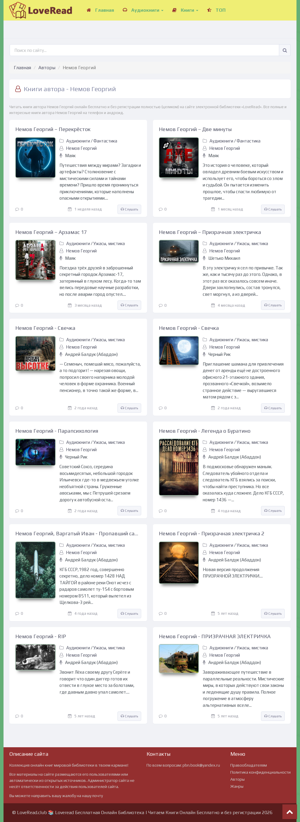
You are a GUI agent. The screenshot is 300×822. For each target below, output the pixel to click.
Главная (100, 10)
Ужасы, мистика (109, 243)
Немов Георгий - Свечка (45, 328)
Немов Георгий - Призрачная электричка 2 (211, 533)
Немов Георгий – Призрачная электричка (210, 232)
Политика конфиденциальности (260, 772)
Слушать (129, 209)
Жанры (236, 786)
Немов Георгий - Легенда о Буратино (204, 431)
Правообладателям (248, 765)
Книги (185, 10)
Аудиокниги (143, 10)
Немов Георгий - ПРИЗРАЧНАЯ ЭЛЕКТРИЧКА (215, 636)
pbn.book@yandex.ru (201, 765)
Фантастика (105, 140)
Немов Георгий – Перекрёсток (53, 129)
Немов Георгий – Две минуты (195, 129)
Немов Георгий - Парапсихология (56, 431)
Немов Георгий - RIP (40, 636)
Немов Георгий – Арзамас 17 (51, 232)
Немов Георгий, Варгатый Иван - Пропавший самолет (78, 533)
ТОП (216, 10)
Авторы (46, 67)
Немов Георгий (81, 148)
